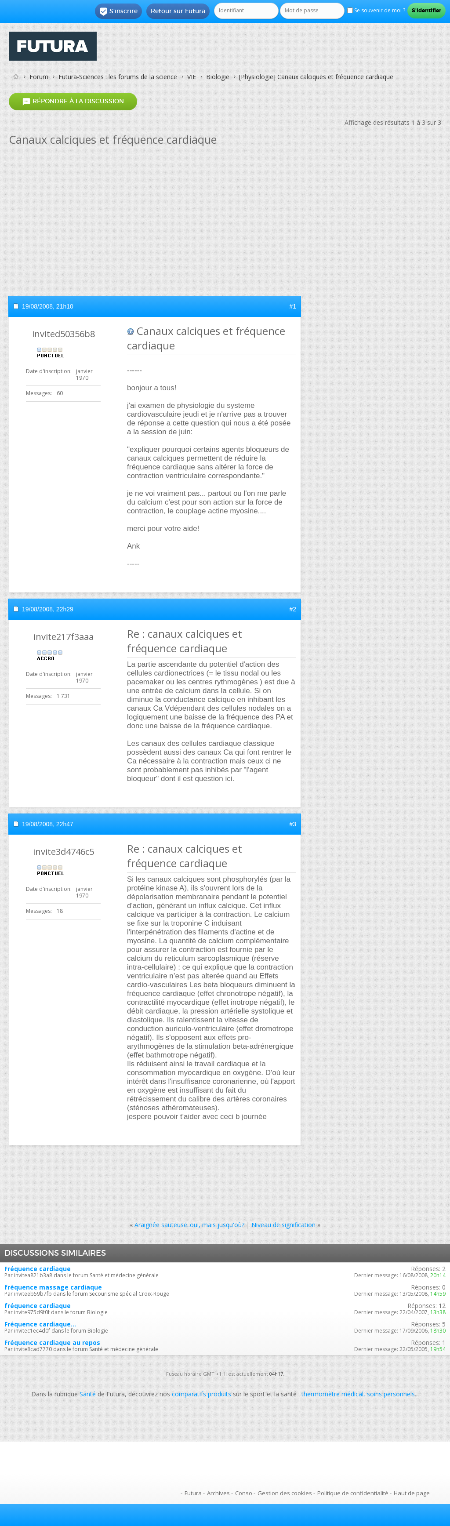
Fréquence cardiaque (37, 1268)
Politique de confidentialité (352, 1493)
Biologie (217, 77)
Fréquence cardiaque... (40, 1324)
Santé (88, 1394)
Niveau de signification (283, 1225)
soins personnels (391, 1394)
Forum (38, 77)
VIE (191, 77)
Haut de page (412, 1493)
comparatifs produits (201, 1394)
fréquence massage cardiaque (53, 1287)
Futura (193, 1493)
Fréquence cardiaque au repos (52, 1342)
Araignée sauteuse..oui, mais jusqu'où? (189, 1225)
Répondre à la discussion (73, 101)
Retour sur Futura (178, 11)
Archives (218, 1493)
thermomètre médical (332, 1394)
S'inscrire (118, 11)
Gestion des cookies (285, 1493)
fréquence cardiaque (37, 1305)
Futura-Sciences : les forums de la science (117, 77)
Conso (243, 1493)
